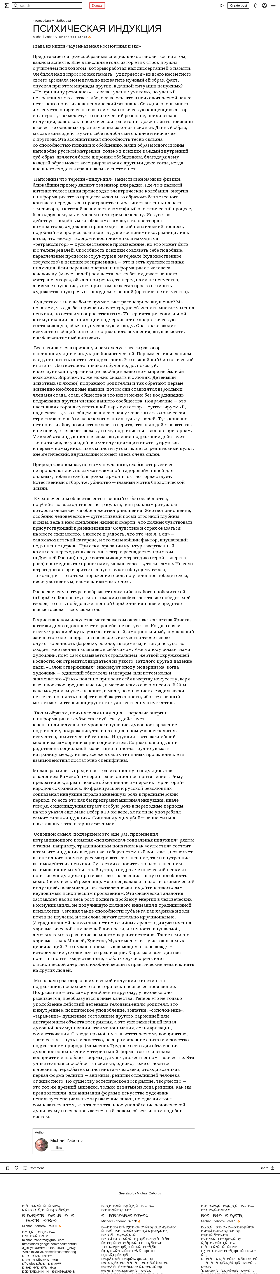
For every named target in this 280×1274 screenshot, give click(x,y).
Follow (57, 1147)
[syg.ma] (6, 5)
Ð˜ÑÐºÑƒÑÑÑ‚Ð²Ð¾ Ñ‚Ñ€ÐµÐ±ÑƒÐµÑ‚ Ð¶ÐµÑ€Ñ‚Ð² (45, 1208)
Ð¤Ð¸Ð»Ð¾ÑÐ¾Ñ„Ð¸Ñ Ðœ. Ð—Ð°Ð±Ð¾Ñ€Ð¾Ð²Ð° (127, 1208)
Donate (97, 5)
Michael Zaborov (45, 37)
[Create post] (238, 5)
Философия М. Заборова (52, 20)
